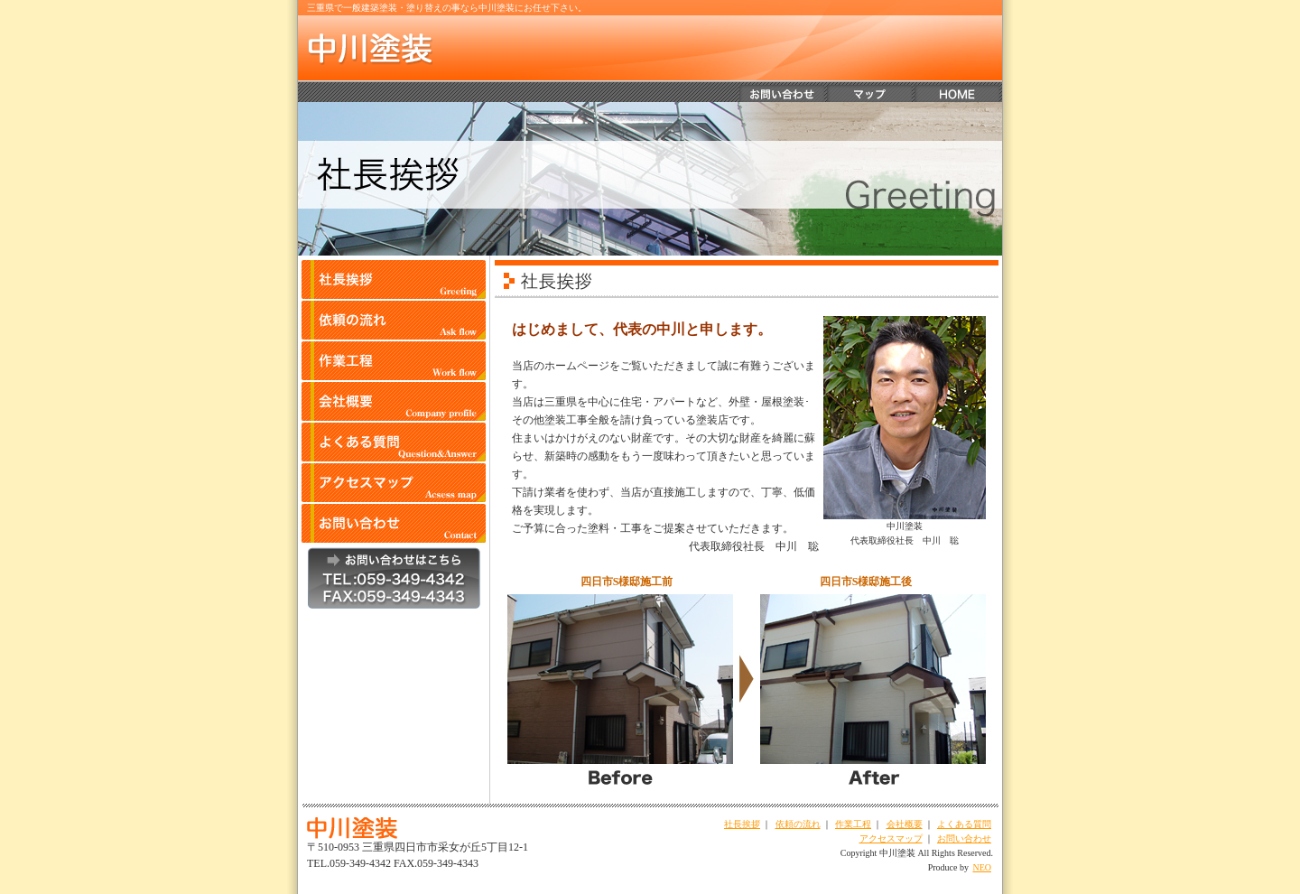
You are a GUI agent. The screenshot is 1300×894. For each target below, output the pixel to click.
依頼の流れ (798, 824)
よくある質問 (964, 824)
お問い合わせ (964, 838)
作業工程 (853, 824)
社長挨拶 (742, 824)
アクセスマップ (891, 838)
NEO (981, 867)
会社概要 (905, 824)
